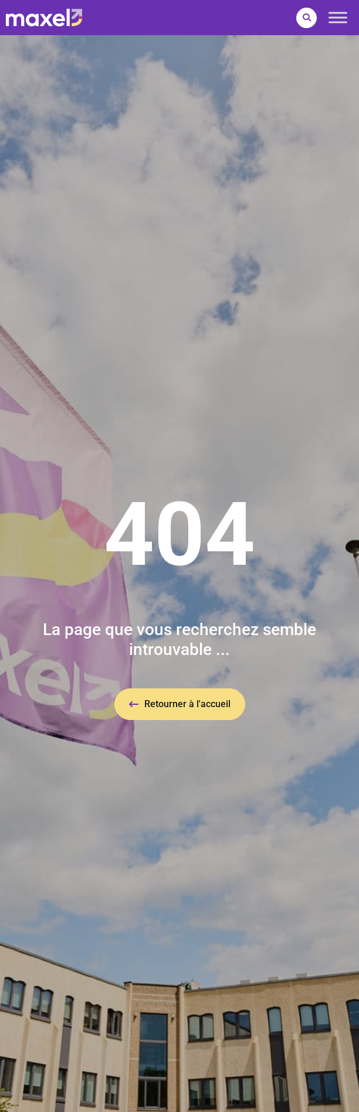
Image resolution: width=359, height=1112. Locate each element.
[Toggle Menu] (337, 17)
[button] (306, 18)
